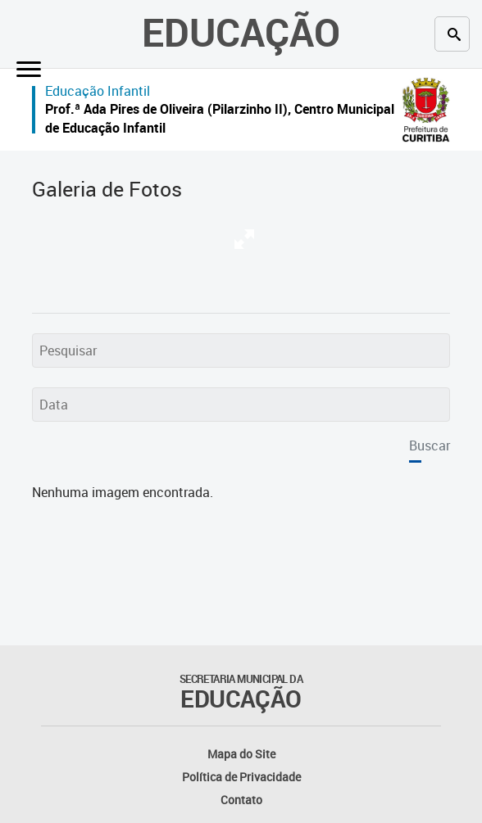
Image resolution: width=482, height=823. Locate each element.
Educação (241, 32)
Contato (241, 799)
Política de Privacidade (241, 777)
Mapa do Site (241, 754)
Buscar (429, 445)
